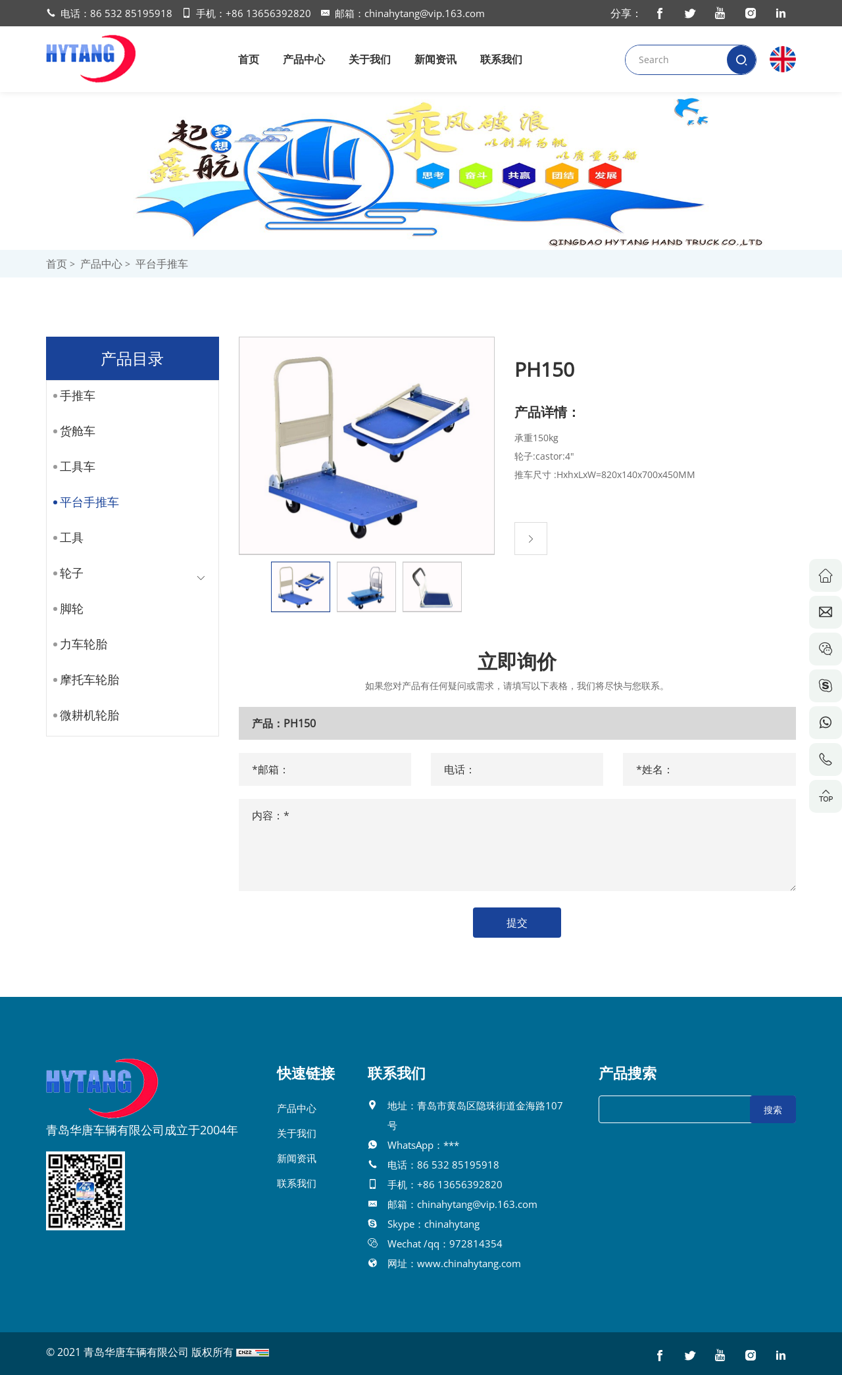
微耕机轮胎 (84, 715)
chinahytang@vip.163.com (424, 13)
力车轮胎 (78, 644)
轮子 (66, 573)
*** (451, 1144)
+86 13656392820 (268, 13)
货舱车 (72, 431)
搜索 (773, 1109)
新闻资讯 (435, 59)
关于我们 (370, 59)
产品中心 (304, 59)
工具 (66, 537)
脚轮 (66, 608)
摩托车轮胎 (84, 679)
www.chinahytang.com (469, 1263)
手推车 (72, 395)
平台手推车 (162, 263)
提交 (534, 922)
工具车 (72, 466)
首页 (248, 59)
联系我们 (501, 59)
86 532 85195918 (131, 13)
